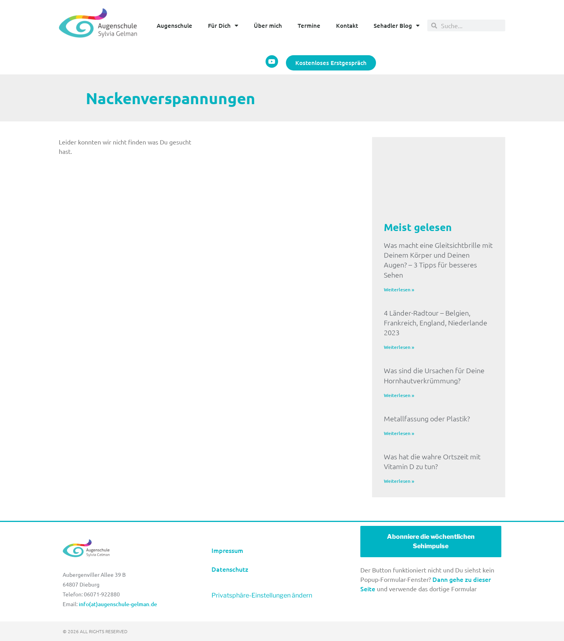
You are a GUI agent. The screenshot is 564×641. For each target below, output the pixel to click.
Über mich (268, 25)
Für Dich (223, 26)
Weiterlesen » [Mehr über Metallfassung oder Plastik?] (399, 433)
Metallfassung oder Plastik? (427, 418)
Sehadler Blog (396, 26)
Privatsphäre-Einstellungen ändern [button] (262, 595)
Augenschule (174, 25)
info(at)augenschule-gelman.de (118, 604)
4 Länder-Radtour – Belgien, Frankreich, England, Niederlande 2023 (435, 322)
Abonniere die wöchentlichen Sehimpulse (431, 541)
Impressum (228, 550)
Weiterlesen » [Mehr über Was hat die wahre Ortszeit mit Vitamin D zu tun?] (399, 481)
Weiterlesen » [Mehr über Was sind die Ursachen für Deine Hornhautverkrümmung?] (399, 395)
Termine (309, 25)
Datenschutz (230, 569)
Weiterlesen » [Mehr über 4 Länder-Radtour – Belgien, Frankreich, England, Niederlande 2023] (399, 347)
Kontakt (347, 25)
